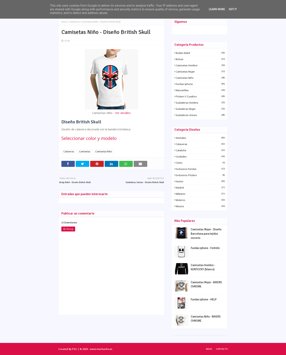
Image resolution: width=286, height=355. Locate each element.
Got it (233, 9)
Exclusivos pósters (200, 175)
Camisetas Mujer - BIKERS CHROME (206, 284)
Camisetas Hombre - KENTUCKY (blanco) (203, 267)
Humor (200, 181)
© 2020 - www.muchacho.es (96, 349)
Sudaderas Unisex (200, 115)
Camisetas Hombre (200, 65)
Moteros (200, 200)
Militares (200, 193)
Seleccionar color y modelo (89, 138)
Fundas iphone (200, 84)
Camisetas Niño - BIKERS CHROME (206, 319)
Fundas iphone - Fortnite (205, 248)
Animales (200, 138)
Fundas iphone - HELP (204, 299)
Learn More (217, 9)
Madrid (200, 187)
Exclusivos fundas (200, 169)
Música (200, 206)
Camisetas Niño (103, 151)
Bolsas (200, 59)
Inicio (64, 21)
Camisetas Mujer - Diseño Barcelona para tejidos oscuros (206, 234)
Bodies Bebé (200, 53)
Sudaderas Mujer (200, 109)
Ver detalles (123, 113)
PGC (74, 349)
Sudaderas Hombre (200, 102)
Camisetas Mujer (200, 71)
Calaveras (74, 21)
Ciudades (200, 156)
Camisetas (84, 151)
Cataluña (200, 150)
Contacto (222, 348)
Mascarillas (200, 90)
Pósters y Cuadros (200, 96)
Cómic (200, 162)
